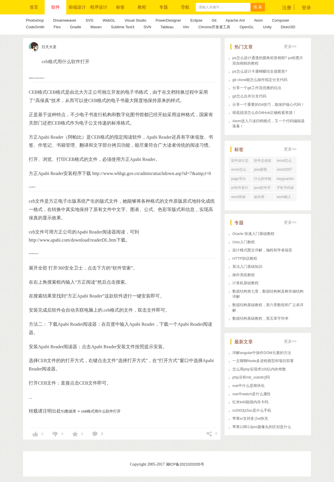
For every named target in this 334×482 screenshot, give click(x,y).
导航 (185, 7)
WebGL (109, 20)
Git (214, 20)
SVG (89, 20)
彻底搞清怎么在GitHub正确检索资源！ (264, 112)
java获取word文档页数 (261, 170)
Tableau (167, 27)
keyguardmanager (285, 180)
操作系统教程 (243, 275)
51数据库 (68, 411)
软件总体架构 (262, 162)
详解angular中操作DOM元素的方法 (261, 353)
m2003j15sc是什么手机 (251, 410)
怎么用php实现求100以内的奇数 (259, 369)
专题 (163, 7)
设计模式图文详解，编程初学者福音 (262, 250)
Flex (57, 27)
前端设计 (77, 7)
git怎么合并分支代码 (249, 96)
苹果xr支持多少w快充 (250, 418)
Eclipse (196, 20)
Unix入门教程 (243, 242)
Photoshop (35, 20)
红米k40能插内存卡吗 (250, 402)
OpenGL (247, 27)
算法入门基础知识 (247, 266)
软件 (55, 7)
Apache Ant (235, 20)
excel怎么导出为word (284, 162)
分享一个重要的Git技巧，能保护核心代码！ (268, 104)
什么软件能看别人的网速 (262, 180)
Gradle (75, 27)
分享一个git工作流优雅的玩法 (256, 88)
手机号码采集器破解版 (285, 189)
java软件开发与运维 (262, 189)
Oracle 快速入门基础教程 (253, 233)
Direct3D (288, 27)
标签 (120, 7)
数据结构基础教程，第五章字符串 (260, 318)
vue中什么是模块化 (248, 385)
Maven (96, 27)
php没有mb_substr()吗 (251, 377)
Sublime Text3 (122, 27)
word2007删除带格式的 (285, 170)
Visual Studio (135, 20)
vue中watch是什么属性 (251, 394)
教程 (142, 7)
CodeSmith (35, 27)
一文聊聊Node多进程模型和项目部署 (263, 361)
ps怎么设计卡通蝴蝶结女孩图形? (259, 71)
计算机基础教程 (245, 283)
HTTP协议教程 (244, 258)
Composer (280, 20)
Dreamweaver (64, 20)
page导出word (238, 180)
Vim (186, 27)
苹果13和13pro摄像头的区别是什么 (261, 427)
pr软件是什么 (239, 189)
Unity (267, 27)
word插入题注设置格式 (285, 198)
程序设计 (98, 7)
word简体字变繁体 (238, 198)
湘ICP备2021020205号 (185, 464)
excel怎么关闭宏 (238, 170)
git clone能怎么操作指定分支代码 (259, 80)
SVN (147, 27)
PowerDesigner (168, 20)
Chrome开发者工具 (214, 27)
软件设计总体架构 (239, 162)
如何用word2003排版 (261, 198)
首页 (34, 7)
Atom (258, 20)
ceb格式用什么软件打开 (101, 411)
